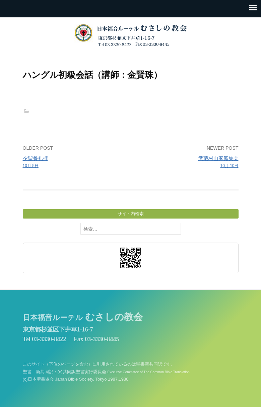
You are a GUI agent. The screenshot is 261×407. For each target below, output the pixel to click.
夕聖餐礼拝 (74, 162)
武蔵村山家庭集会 (186, 162)
